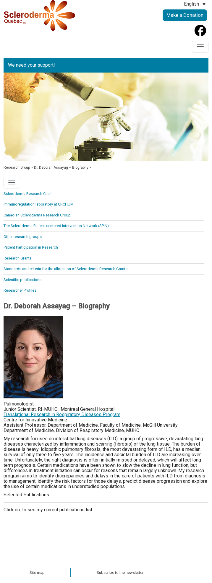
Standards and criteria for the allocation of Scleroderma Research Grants (65, 269)
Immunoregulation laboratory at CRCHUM (39, 204)
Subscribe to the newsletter (120, 572)
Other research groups (23, 236)
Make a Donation (184, 15)
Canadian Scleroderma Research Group (37, 215)
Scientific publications (22, 279)
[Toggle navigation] (200, 46)
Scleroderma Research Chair (28, 193)
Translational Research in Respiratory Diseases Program (62, 414)
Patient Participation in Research (31, 247)
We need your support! (31, 65)
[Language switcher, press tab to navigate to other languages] (194, 4)
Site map (37, 572)
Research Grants (18, 258)
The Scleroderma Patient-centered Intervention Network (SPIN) (56, 226)
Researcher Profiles (20, 290)
